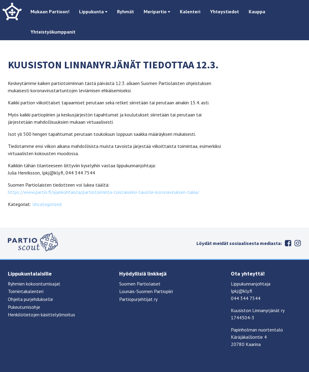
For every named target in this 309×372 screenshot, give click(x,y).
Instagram (297, 243)
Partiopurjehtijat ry (138, 299)
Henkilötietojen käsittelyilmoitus (41, 315)
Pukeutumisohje (24, 307)
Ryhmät (125, 11)
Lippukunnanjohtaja (250, 284)
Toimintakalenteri (25, 291)
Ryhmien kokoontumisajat (34, 284)
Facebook (287, 243)
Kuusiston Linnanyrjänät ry (258, 310)
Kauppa (257, 11)
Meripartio (157, 11)
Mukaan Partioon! (49, 11)
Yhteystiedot (224, 11)
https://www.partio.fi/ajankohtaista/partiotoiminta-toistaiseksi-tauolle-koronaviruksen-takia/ (103, 192)
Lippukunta (93, 11)
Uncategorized (47, 204)
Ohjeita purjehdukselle (30, 299)
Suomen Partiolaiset (140, 284)
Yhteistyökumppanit (52, 32)
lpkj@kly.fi (241, 291)
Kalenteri (190, 11)
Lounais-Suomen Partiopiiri (146, 291)
